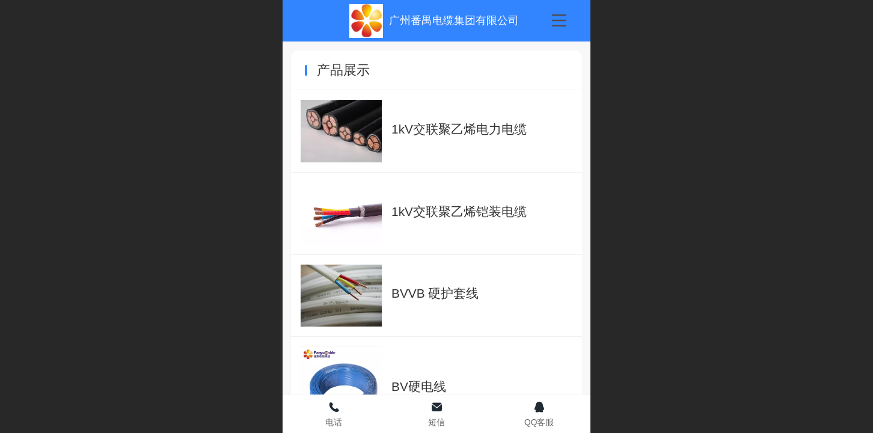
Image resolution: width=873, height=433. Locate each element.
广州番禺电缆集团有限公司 (454, 20)
